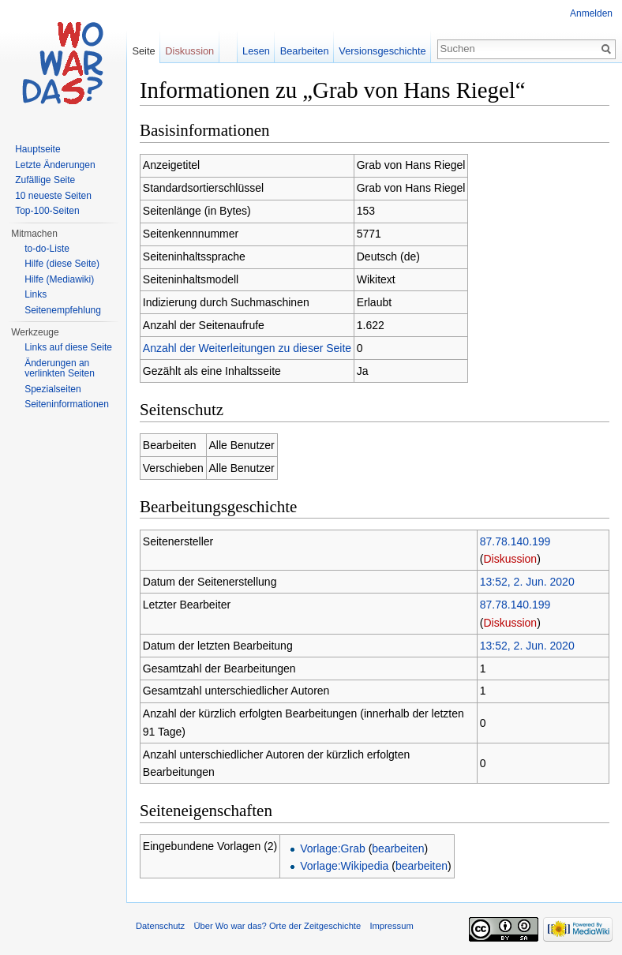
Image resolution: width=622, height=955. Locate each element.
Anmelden (591, 13)
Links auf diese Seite (68, 347)
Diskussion (510, 558)
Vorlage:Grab (332, 848)
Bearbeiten (304, 51)
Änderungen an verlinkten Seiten (59, 369)
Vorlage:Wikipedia (344, 866)
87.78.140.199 (515, 541)
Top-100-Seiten (47, 210)
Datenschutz (160, 926)
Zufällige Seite (45, 179)
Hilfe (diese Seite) (61, 263)
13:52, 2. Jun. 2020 (527, 581)
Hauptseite (37, 149)
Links (35, 294)
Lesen (256, 51)
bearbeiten (398, 848)
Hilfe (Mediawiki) (59, 279)
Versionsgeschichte (382, 51)
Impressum (391, 926)
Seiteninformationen (66, 404)
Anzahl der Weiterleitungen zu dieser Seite (247, 348)
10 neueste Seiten (53, 195)
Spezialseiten (52, 389)
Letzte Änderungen (55, 164)
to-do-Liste (46, 248)
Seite (143, 51)
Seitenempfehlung (62, 310)
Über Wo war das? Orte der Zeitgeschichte (277, 926)
